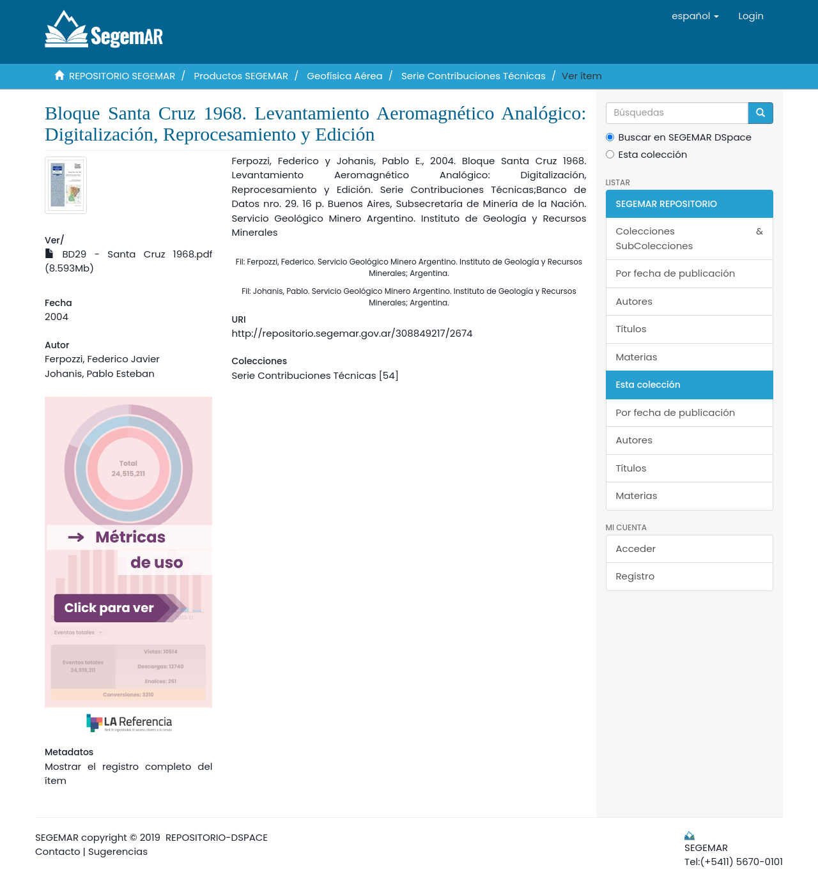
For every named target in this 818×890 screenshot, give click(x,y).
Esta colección (647, 154)
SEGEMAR (57, 837)
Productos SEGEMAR (241, 75)
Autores (634, 301)
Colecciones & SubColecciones (690, 238)
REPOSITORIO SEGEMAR (122, 75)
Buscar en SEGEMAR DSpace (679, 137)
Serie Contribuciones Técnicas (473, 75)
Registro (635, 576)
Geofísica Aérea (344, 75)
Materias (637, 357)
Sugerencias (118, 851)
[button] (695, 16)
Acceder (636, 548)
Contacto (58, 851)
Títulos (631, 328)
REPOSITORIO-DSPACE (217, 837)
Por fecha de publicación (676, 273)
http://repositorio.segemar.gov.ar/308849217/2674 (351, 333)
